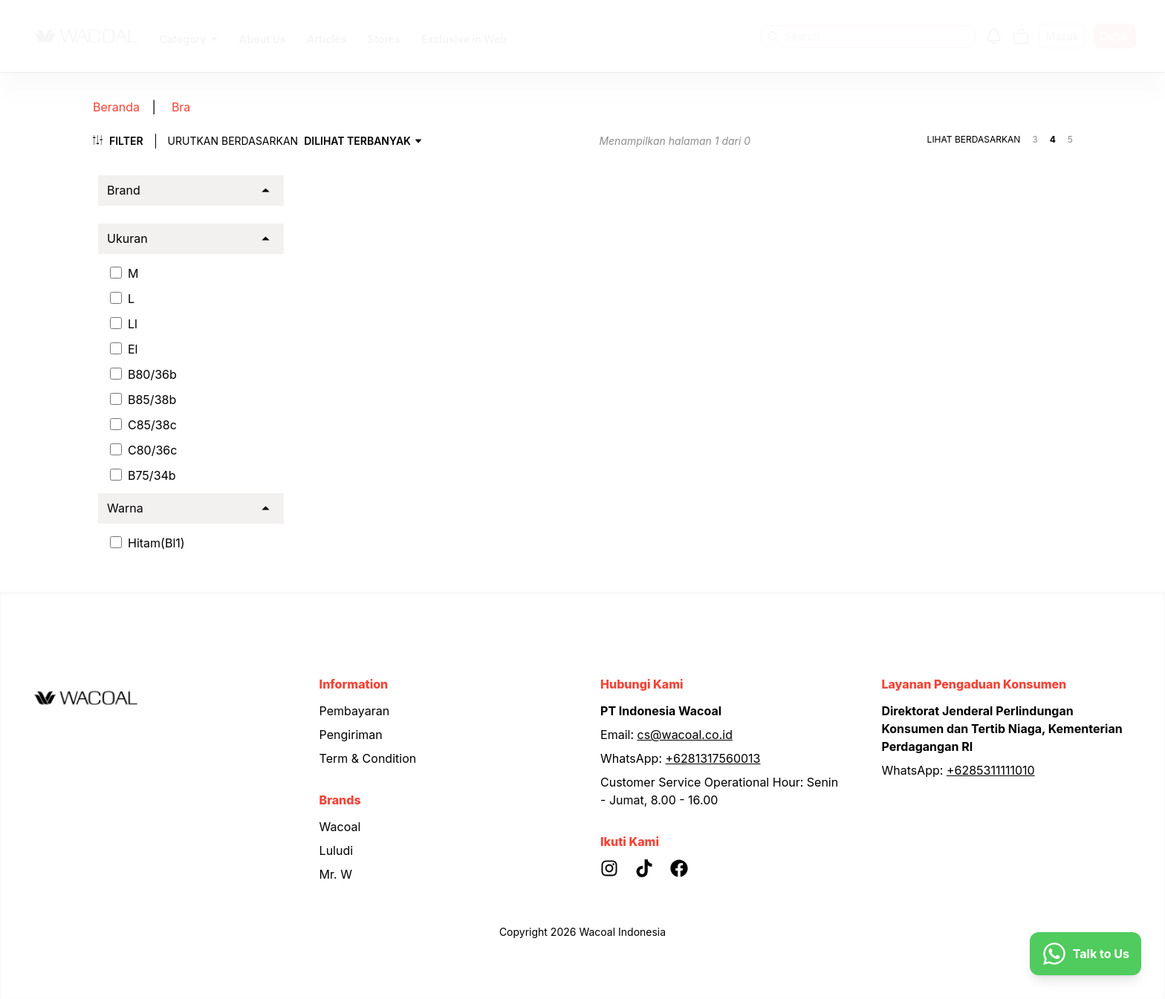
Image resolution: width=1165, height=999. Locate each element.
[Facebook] (687, 868)
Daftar (1114, 36)
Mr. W (335, 874)
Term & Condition (368, 758)
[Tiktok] (652, 868)
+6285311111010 (991, 770)
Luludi (336, 850)
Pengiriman (351, 734)
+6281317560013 (713, 758)
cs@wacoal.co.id (685, 734)
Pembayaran (354, 710)
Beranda (114, 107)
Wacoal (340, 826)
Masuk (1061, 36)
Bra (168, 107)
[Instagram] (617, 868)
